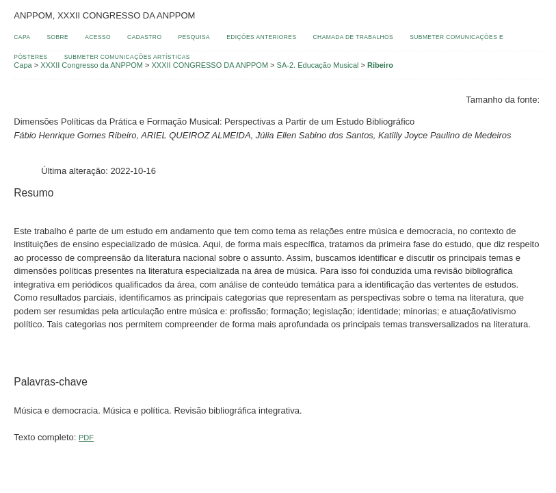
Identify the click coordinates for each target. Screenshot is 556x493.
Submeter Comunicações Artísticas (127, 56)
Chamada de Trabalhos (353, 37)
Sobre (58, 37)
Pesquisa (194, 37)
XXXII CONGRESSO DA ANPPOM (210, 65)
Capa (22, 37)
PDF (86, 437)
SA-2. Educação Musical (318, 65)
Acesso (98, 37)
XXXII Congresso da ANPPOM (91, 65)
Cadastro (144, 37)
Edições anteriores (261, 37)
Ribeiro (380, 65)
